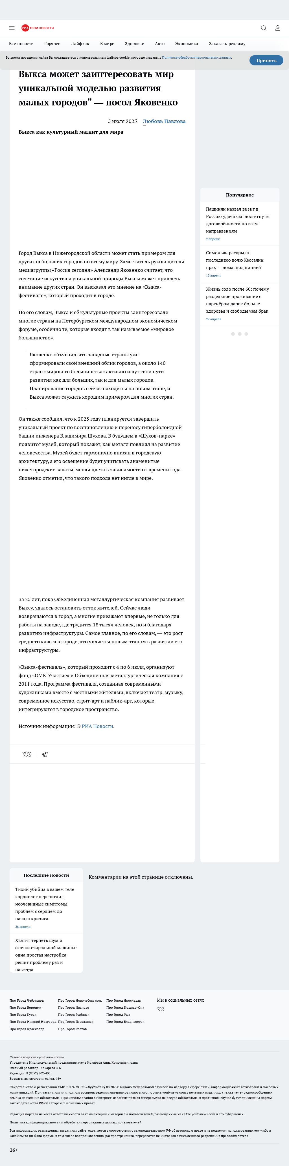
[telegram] (46, 754)
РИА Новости (97, 726)
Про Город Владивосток (125, 1021)
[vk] (27, 754)
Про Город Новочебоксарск (80, 1000)
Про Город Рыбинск (73, 1014)
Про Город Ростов (72, 1029)
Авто (160, 43)
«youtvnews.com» (50, 1057)
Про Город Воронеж (25, 1007)
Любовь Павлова (164, 121)
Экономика (186, 43)
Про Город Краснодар (27, 1029)
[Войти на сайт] (277, 28)
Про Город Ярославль (123, 1000)
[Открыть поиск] (263, 28)
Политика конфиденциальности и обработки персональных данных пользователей (75, 1122)
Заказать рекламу (227, 43)
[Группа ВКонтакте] (161, 1009)
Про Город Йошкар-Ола (125, 1007)
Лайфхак (80, 43)
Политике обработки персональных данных (196, 57)
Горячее (52, 43)
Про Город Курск (23, 1014)
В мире (107, 43)
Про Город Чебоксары (27, 1000)
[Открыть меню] (12, 28)
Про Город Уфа (118, 1014)
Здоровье (134, 43)
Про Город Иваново (73, 1007)
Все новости (21, 43)
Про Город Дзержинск (75, 1021)
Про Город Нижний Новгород (33, 1021)
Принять (267, 60)
